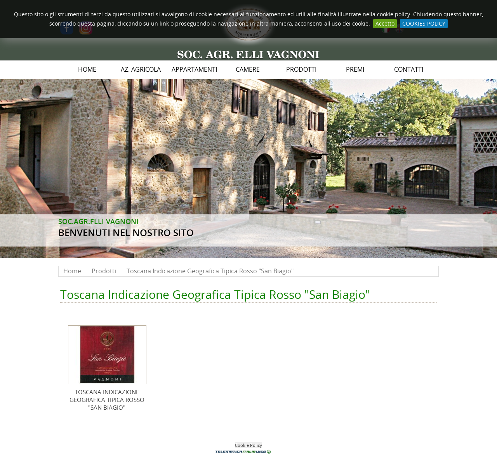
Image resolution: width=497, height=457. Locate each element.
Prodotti (301, 69)
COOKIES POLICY (423, 23)
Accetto (384, 23)
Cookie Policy (248, 445)
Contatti (408, 69)
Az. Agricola (141, 69)
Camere (248, 69)
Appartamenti (194, 69)
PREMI (355, 69)
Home (87, 69)
